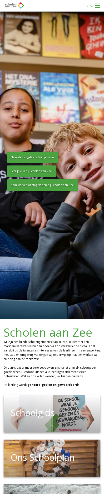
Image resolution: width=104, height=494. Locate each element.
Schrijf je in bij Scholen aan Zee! (32, 171)
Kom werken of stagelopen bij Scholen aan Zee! (42, 185)
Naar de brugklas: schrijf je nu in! (32, 157)
